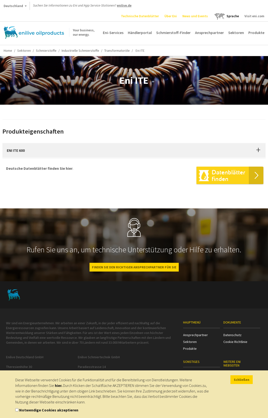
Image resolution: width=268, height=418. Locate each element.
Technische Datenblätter (140, 16)
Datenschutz (232, 335)
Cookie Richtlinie (235, 342)
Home (8, 50)
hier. (58, 385)
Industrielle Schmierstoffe (80, 50)
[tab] (134, 150)
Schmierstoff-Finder (173, 32)
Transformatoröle (117, 50)
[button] (258, 150)
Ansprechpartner (209, 32)
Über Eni (170, 16)
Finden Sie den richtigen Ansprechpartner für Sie (134, 267)
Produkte (256, 32)
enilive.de (124, 5)
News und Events (195, 16)
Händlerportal (140, 32)
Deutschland (15, 7)
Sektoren (236, 32)
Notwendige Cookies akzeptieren (48, 410)
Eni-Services (113, 32)
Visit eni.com (254, 16)
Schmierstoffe (46, 50)
